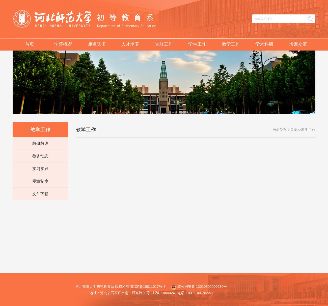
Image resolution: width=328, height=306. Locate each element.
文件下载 (40, 194)
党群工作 (164, 44)
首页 (29, 44)
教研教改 (40, 143)
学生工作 (197, 44)
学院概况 (63, 44)
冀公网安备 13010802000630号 (198, 286)
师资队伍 (97, 44)
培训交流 (298, 44)
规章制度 (40, 181)
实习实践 (40, 169)
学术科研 (264, 44)
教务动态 (40, 156)
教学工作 (231, 44)
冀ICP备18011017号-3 (148, 287)
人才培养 (130, 44)
